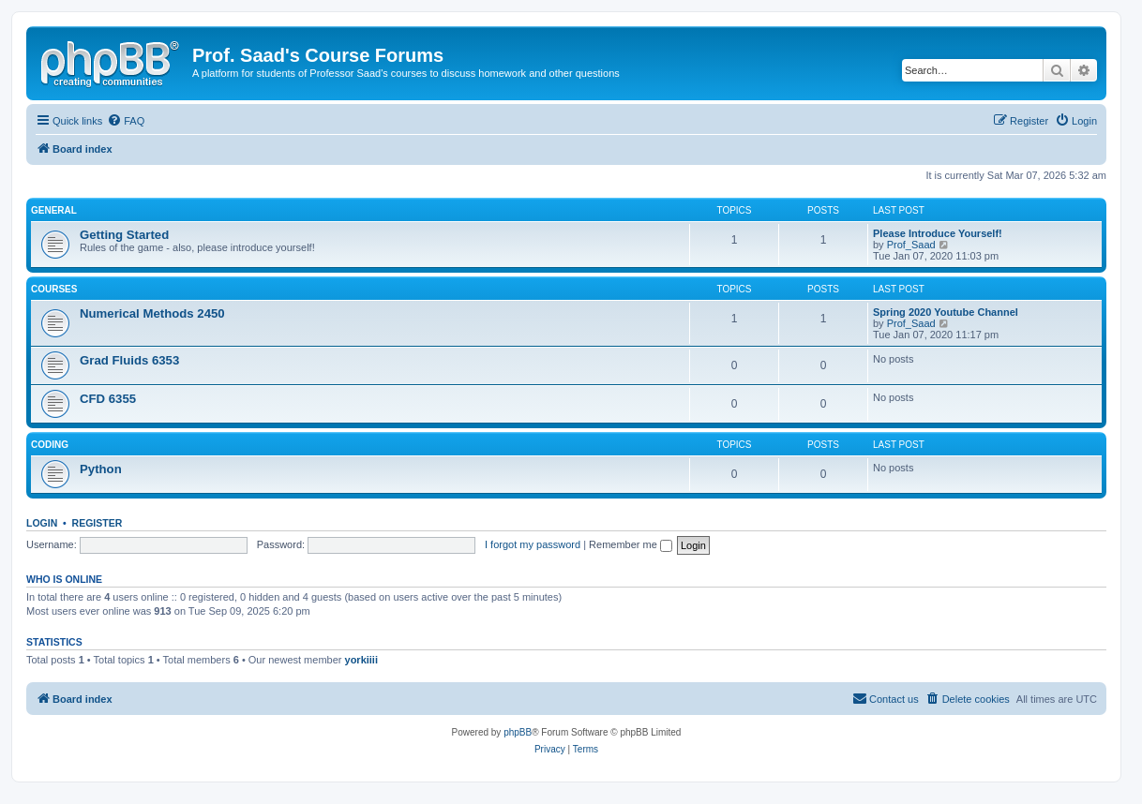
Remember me (630, 544)
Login (41, 523)
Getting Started (124, 235)
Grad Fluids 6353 (129, 360)
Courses (54, 289)
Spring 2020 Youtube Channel (945, 312)
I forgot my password (532, 544)
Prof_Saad (911, 244)
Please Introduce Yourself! (937, 233)
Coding (49, 444)
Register (97, 523)
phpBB (517, 732)
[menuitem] (125, 121)
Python (101, 469)
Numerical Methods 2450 (152, 313)
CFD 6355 (108, 399)
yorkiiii (361, 659)
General (54, 210)
